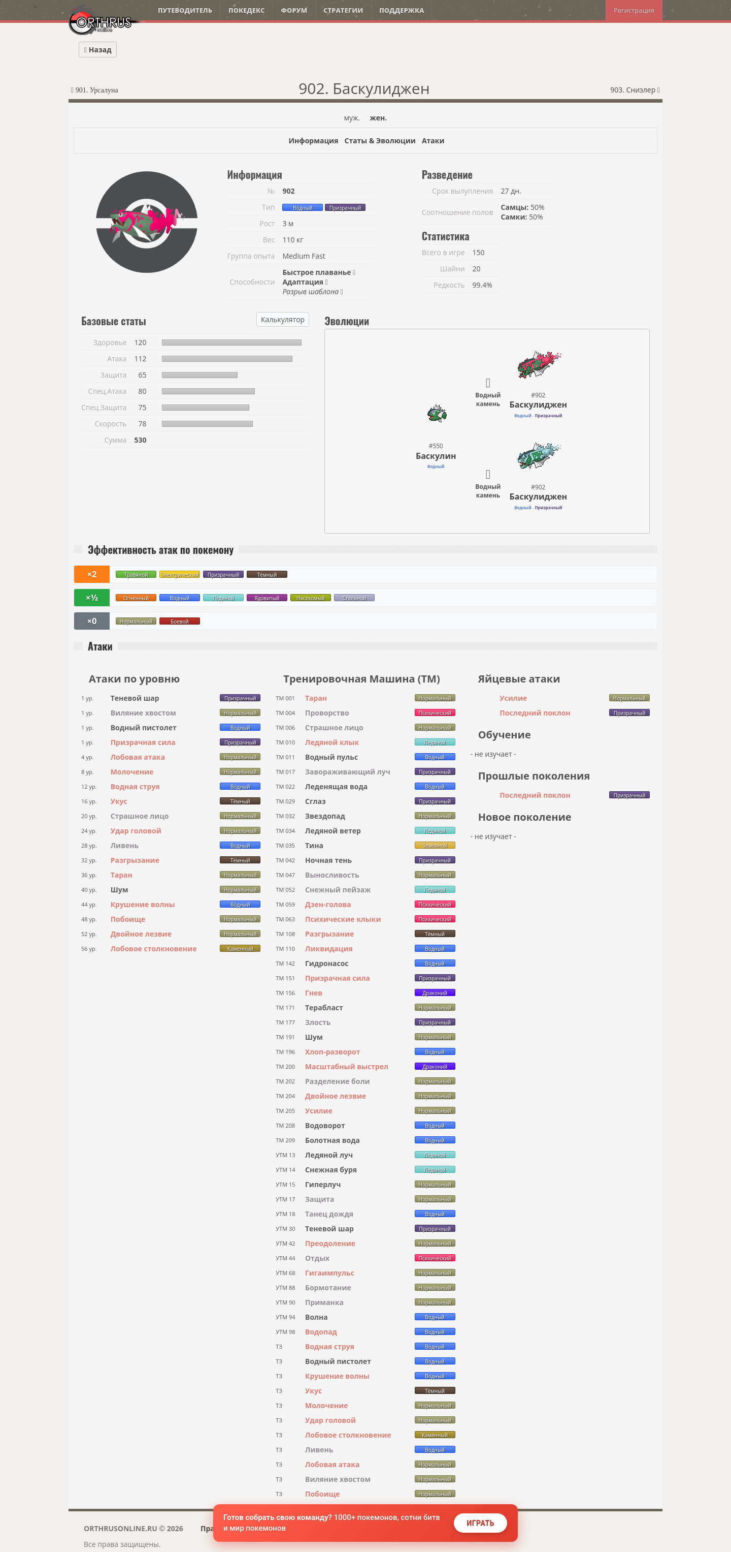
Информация (313, 140)
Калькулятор (283, 319)
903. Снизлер (635, 90)
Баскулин (436, 455)
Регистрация (634, 10)
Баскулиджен (539, 404)
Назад (97, 49)
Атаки (433, 140)
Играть (480, 1523)
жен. (378, 117)
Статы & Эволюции (379, 140)
